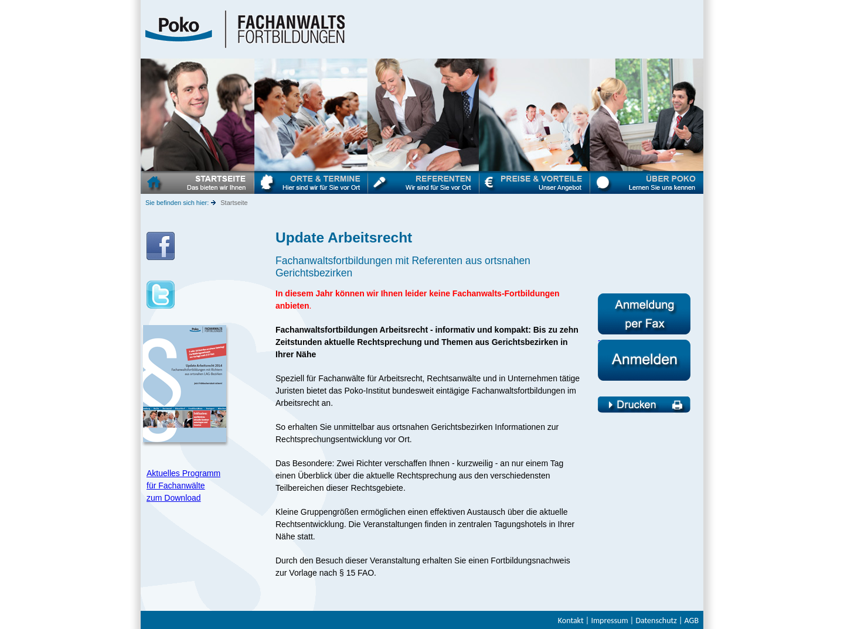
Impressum (609, 620)
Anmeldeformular (644, 296)
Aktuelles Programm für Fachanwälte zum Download (183, 485)
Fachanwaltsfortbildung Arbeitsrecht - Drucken (644, 402)
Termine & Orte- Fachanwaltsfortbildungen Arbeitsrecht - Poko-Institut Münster (311, 182)
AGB (692, 620)
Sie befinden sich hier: (177, 202)
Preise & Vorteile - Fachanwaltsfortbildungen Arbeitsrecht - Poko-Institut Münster (534, 182)
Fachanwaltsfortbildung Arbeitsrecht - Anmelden (644, 346)
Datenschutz (655, 620)
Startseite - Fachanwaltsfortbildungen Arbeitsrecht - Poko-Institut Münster (197, 182)
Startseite (233, 202)
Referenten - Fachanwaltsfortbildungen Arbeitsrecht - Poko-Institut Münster (423, 182)
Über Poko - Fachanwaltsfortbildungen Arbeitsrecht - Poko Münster (646, 182)
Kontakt (571, 620)
